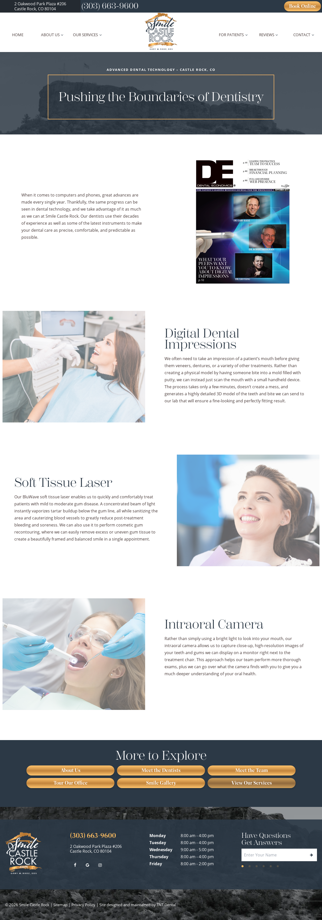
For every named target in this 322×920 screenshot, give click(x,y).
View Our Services (251, 783)
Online (302, 6)
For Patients (234, 34)
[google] (88, 865)
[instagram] (100, 865)
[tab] (242, 866)
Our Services (88, 34)
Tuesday (157, 842)
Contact (304, 34)
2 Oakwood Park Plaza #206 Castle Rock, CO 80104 (96, 849)
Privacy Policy (83, 904)
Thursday (158, 856)
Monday (157, 835)
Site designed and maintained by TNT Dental (137, 904)
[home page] (161, 31)
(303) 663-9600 (110, 6)
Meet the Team (251, 770)
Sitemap (60, 904)
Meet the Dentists (161, 770)
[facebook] (75, 865)
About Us (53, 34)
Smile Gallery (161, 783)
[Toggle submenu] (62, 34)
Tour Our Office (71, 783)
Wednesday (160, 849)
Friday (155, 863)
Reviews (269, 34)
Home (17, 34)
